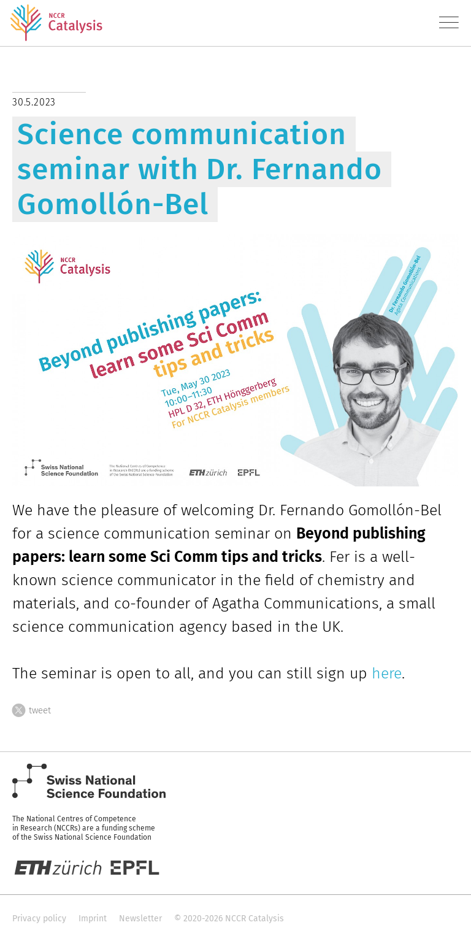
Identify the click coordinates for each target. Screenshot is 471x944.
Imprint (92, 918)
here (387, 673)
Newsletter (140, 918)
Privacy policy (39, 918)
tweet (31, 708)
